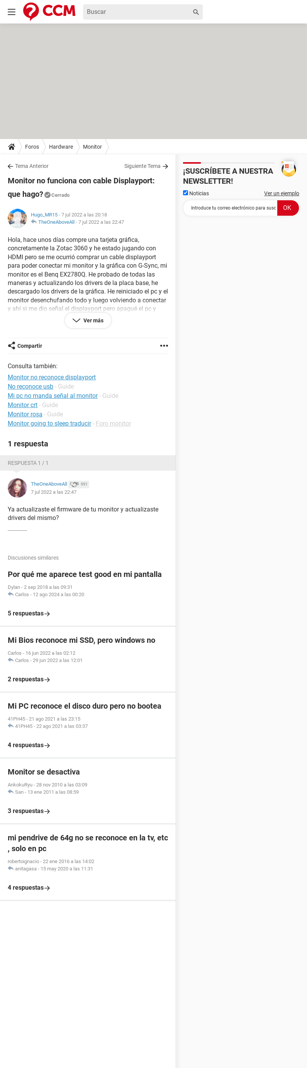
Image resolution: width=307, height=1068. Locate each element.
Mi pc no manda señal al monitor (53, 395)
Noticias (196, 193)
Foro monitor (113, 423)
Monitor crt (22, 405)
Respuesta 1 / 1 (28, 463)
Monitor (92, 147)
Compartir (29, 346)
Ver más (92, 320)
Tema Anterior (32, 166)
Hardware (61, 147)
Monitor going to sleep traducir (49, 423)
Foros (32, 147)
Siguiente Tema (142, 166)
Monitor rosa (25, 414)
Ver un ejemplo (281, 193)
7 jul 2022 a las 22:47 (101, 222)
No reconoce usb (30, 386)
